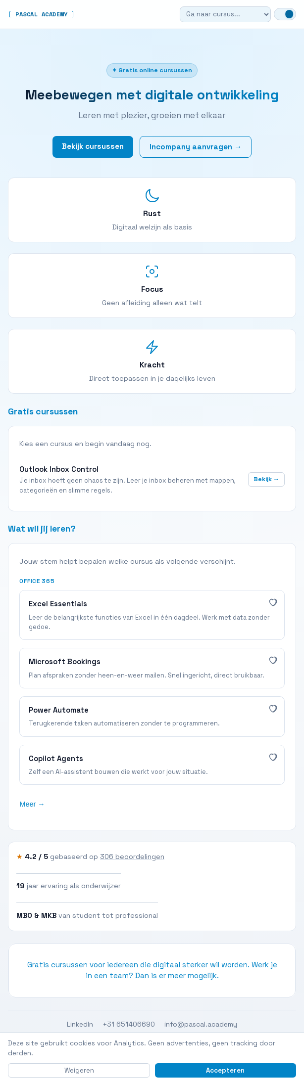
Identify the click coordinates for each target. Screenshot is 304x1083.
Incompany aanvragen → (196, 146)
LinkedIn (80, 1024)
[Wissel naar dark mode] (285, 14)
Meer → (32, 804)
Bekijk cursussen (93, 146)
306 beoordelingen (132, 856)
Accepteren (225, 1070)
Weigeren (79, 1070)
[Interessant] (272, 602)
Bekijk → (266, 479)
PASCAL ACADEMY (41, 14)
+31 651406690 (129, 1024)
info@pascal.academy (200, 1024)
